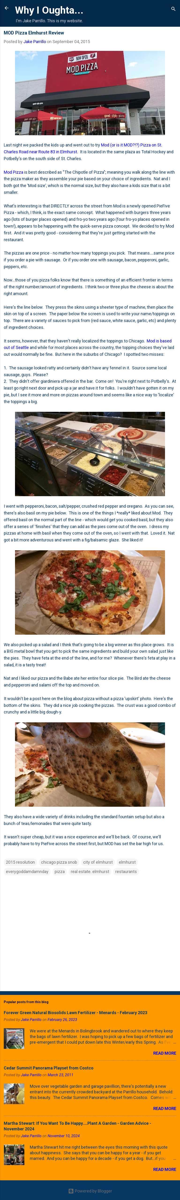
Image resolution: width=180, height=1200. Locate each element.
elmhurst (127, 862)
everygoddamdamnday (27, 871)
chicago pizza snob (59, 862)
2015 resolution (20, 862)
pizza (60, 871)
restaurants (126, 871)
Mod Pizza (13, 172)
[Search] (173, 9)
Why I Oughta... (49, 10)
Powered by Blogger (90, 1191)
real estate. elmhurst (90, 871)
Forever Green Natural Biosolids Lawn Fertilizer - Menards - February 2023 (75, 1012)
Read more (164, 1053)
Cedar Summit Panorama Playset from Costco (49, 1067)
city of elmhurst (98, 862)
